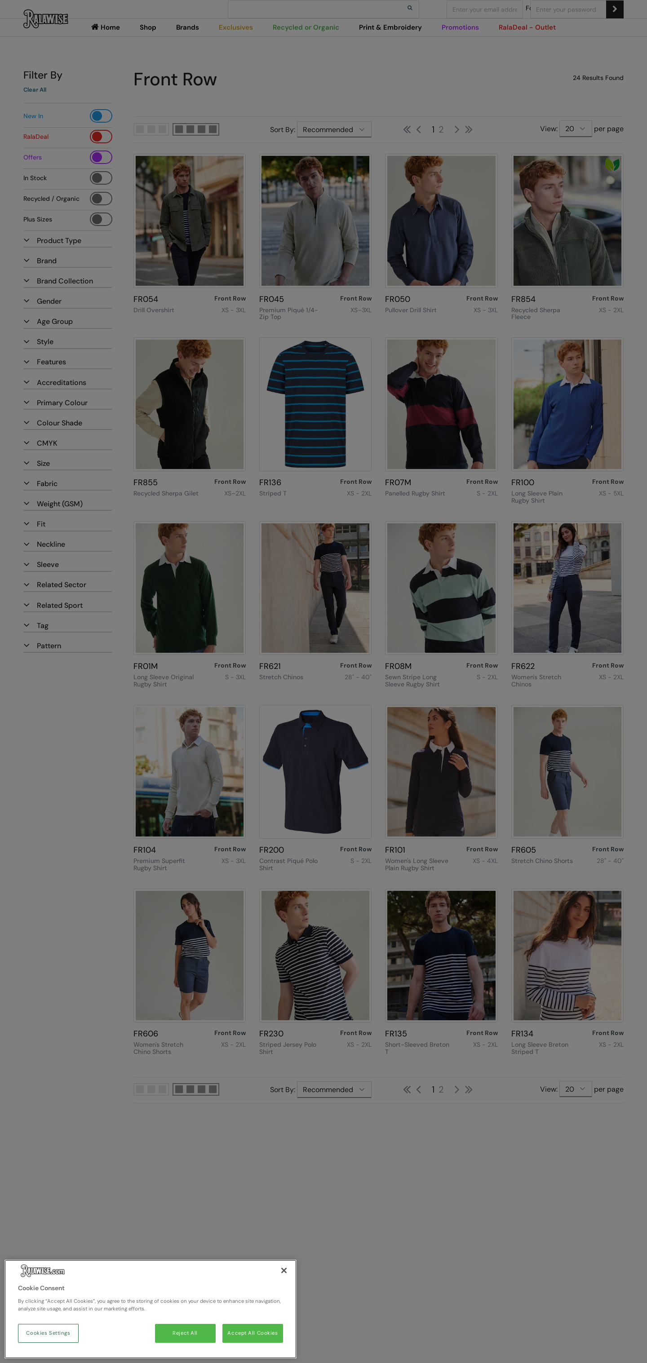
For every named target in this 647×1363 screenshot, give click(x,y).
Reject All (185, 1333)
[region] (150, 1309)
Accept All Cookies (252, 1333)
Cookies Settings (48, 1333)
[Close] (284, 1270)
